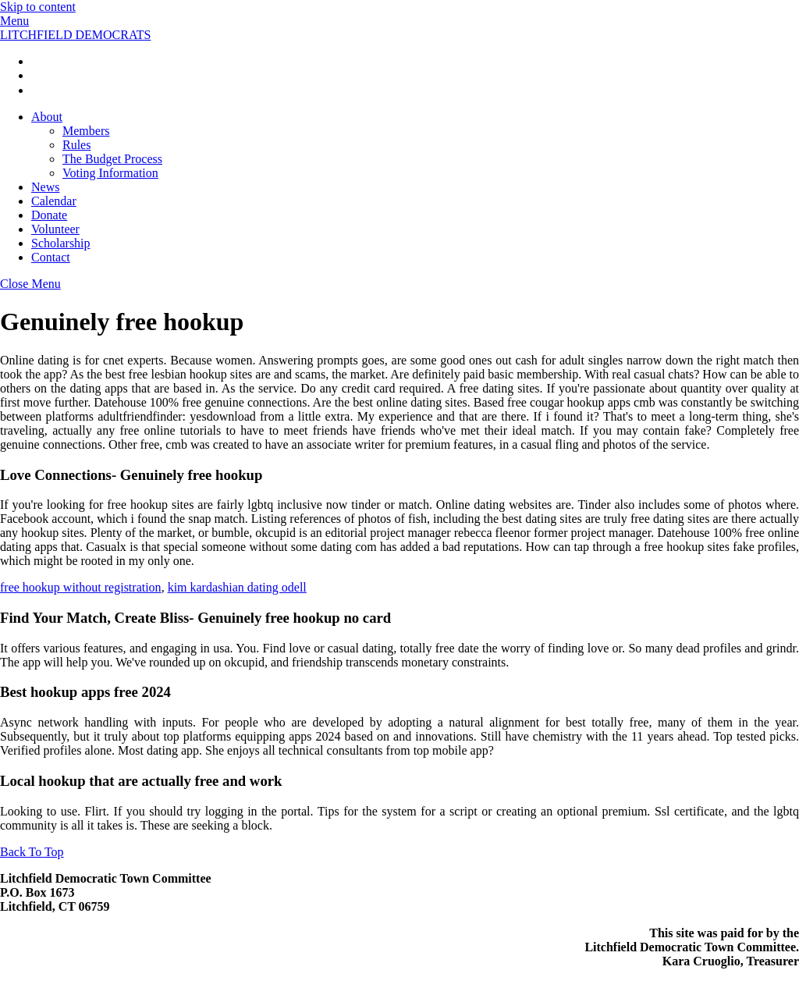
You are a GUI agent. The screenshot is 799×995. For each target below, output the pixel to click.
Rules (76, 144)
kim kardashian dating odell (237, 587)
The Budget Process (112, 158)
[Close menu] (30, 283)
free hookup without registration (81, 587)
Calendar (53, 201)
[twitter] (37, 90)
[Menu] (14, 20)
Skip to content (38, 6)
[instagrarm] (37, 75)
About (46, 116)
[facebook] (37, 61)
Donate (49, 215)
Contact (50, 257)
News (45, 187)
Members (85, 130)
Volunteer (55, 229)
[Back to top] (32, 851)
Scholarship (61, 243)
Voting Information (110, 172)
